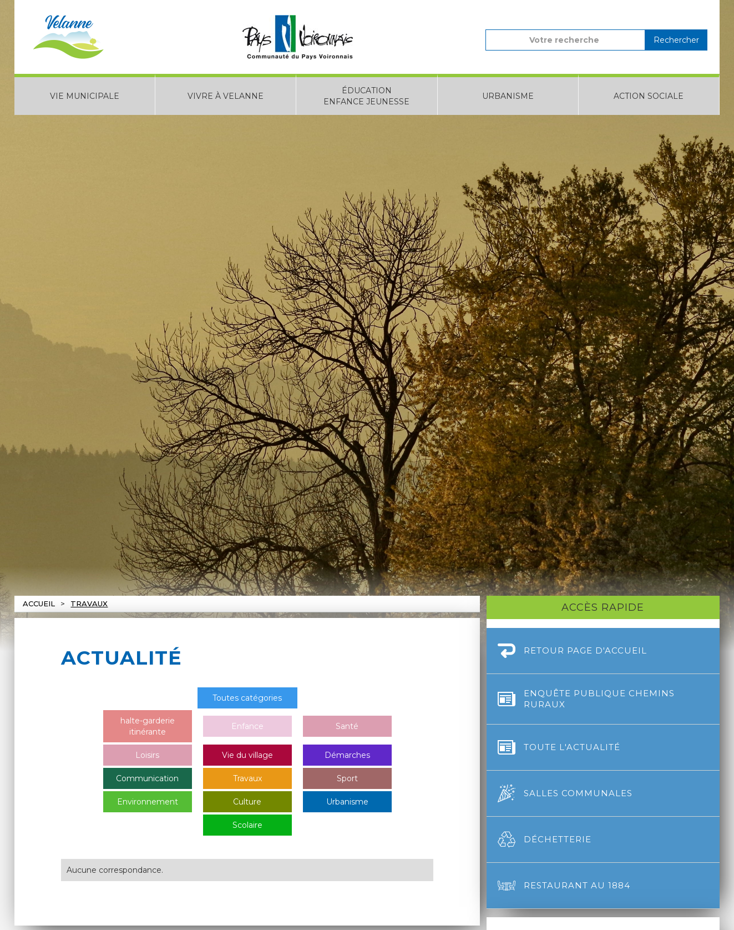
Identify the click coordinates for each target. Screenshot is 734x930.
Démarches (347, 755)
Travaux (89, 603)
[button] (84, 94)
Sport (347, 778)
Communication (147, 778)
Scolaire (247, 825)
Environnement (147, 802)
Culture (247, 802)
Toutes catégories (247, 698)
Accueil (39, 603)
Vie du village (247, 755)
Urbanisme (347, 802)
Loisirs (147, 755)
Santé (347, 726)
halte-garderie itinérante (147, 726)
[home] (68, 37)
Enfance (247, 726)
